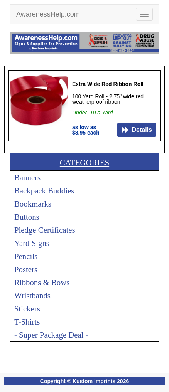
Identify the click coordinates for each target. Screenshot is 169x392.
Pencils (25, 256)
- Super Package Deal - (51, 334)
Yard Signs (31, 243)
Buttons (26, 216)
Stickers (27, 308)
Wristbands (32, 295)
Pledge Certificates (44, 229)
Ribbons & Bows (41, 282)
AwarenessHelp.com (48, 14)
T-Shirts (27, 321)
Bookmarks (32, 203)
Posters (25, 269)
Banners (27, 177)
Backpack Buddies (44, 190)
